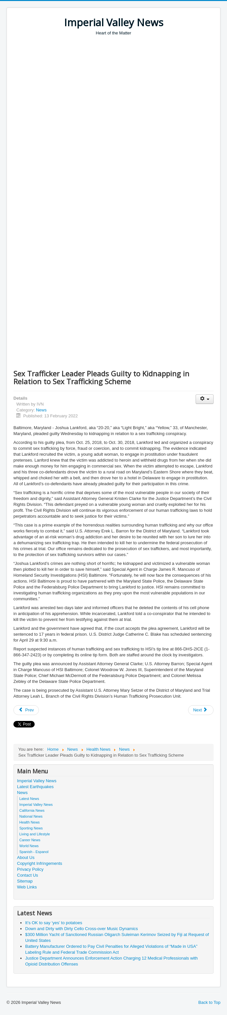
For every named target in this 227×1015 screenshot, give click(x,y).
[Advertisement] (120, 85)
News (41, 410)
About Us (25, 857)
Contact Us (27, 875)
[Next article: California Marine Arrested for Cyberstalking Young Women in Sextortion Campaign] (201, 710)
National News (31, 816)
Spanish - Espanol (33, 852)
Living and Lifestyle (34, 834)
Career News (29, 840)
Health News (29, 822)
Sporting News (31, 828)
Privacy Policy (30, 869)
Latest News (29, 799)
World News (29, 846)
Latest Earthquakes (35, 786)
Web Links (27, 887)
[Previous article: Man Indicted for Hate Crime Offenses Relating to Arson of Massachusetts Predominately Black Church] (26, 710)
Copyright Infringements (39, 863)
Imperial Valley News (36, 780)
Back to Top (209, 1002)
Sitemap (25, 881)
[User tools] (205, 399)
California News (31, 810)
